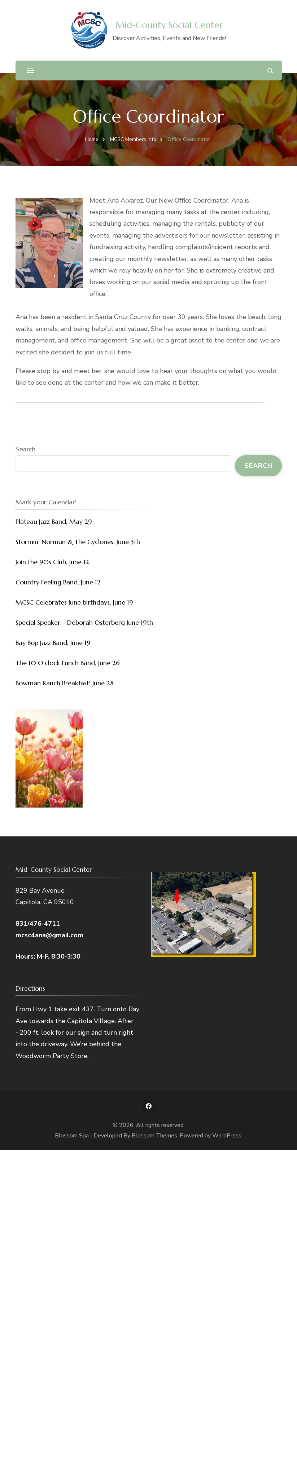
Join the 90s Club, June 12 (52, 562)
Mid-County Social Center (169, 25)
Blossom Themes (154, 1136)
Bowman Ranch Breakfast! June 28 (64, 683)
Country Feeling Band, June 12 (58, 582)
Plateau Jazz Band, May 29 (54, 521)
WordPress (226, 1136)
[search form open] (270, 70)
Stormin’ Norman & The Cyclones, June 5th (78, 542)
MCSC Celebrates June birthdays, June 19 (74, 602)
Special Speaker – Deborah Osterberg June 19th (84, 622)
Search (25, 449)
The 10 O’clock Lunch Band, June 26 (67, 663)
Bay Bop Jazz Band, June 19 (53, 642)
